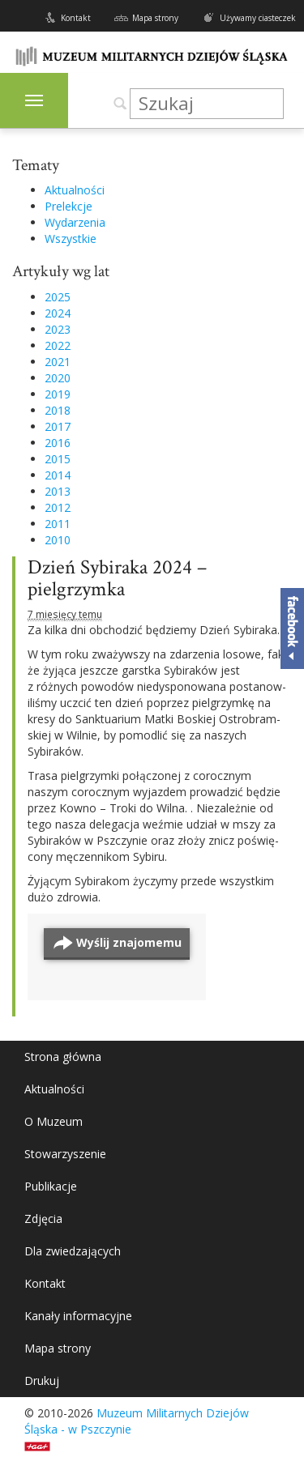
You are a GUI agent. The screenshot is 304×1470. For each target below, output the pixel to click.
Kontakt (76, 17)
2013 (58, 491)
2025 (58, 297)
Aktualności (75, 190)
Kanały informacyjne (78, 1315)
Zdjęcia (43, 1218)
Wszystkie (70, 238)
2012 (58, 507)
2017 (58, 426)
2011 (58, 523)
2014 (58, 475)
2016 (58, 442)
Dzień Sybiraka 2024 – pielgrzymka (117, 578)
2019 (58, 394)
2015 (58, 459)
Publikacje (50, 1186)
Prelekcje (68, 206)
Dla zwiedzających (72, 1251)
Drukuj (41, 1380)
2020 (58, 378)
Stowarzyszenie (65, 1153)
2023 (58, 329)
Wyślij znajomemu (129, 942)
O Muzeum (53, 1121)
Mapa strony (155, 17)
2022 (58, 345)
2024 (58, 313)
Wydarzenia (75, 222)
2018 (58, 410)
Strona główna (62, 1056)
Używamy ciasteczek (258, 17)
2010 (58, 540)
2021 (58, 361)
